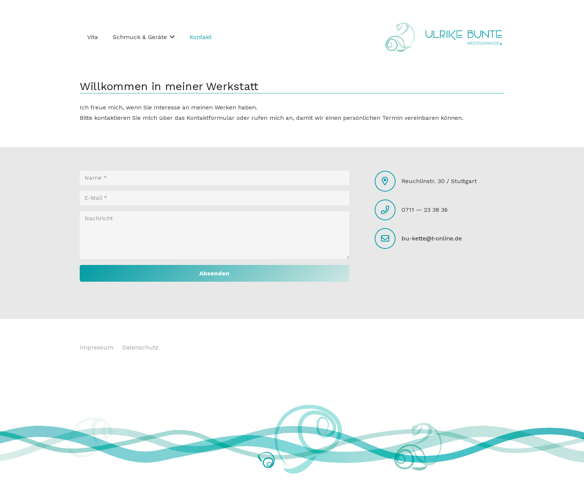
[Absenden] (214, 273)
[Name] (214, 178)
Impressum (96, 347)
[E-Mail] (214, 198)
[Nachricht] (214, 235)
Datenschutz (140, 347)
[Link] (463, 37)
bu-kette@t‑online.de (432, 238)
